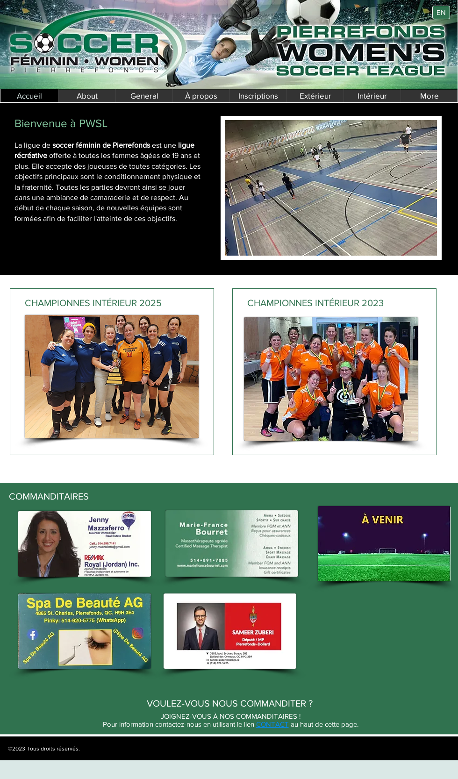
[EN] (441, 12)
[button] (200, 95)
